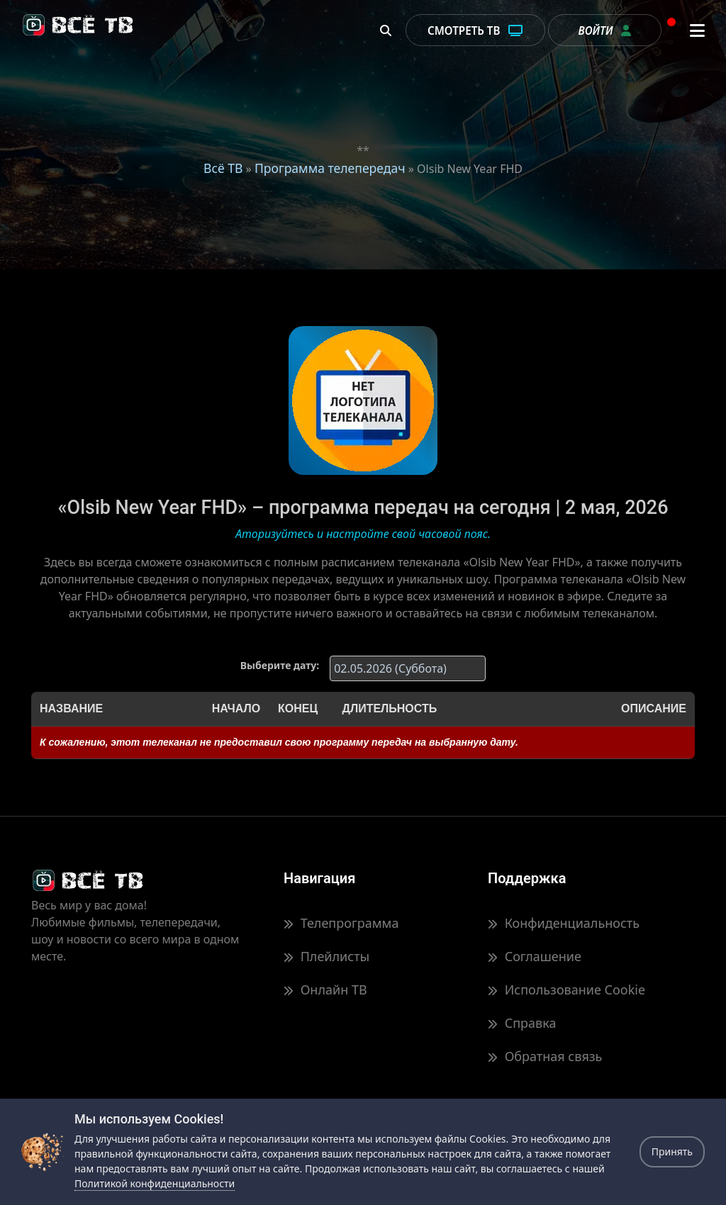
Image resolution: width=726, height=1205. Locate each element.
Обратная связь (545, 1056)
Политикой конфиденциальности (154, 1183)
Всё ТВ (222, 167)
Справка (522, 1022)
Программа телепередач (330, 167)
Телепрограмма (341, 922)
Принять (672, 1151)
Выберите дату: (279, 665)
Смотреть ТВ (475, 30)
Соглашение (534, 956)
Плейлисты (326, 956)
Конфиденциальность (564, 922)
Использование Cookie (566, 989)
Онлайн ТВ (325, 989)
